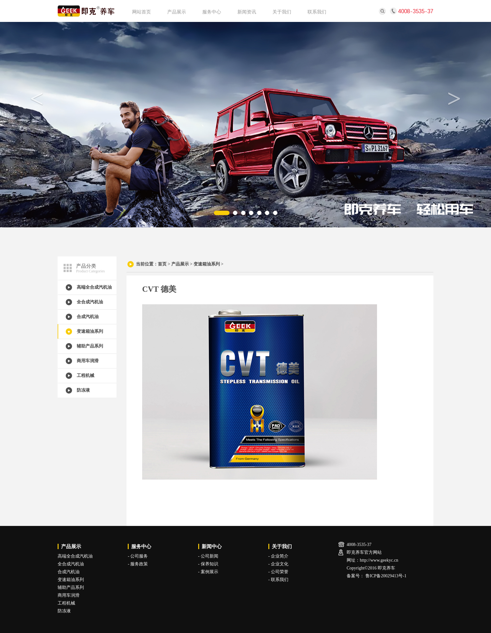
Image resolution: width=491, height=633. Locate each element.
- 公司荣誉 (278, 571)
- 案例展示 (208, 571)
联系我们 (317, 11)
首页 (162, 264)
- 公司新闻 (208, 556)
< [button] (37, 98)
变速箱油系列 (90, 331)
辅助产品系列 (90, 346)
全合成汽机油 (90, 302)
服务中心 (211, 11)
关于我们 (281, 11)
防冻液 (83, 390)
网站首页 (141, 11)
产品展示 (176, 11)
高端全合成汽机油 (94, 287)
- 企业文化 (278, 564)
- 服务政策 (138, 564)
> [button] (454, 98)
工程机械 (85, 375)
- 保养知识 (208, 564)
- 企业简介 (278, 556)
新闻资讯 (246, 11)
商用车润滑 (88, 360)
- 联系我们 (278, 579)
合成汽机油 (88, 316)
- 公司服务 (138, 556)
